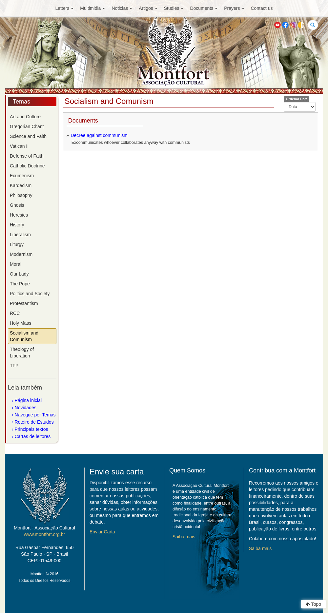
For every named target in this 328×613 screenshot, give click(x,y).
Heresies (19, 215)
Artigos (148, 8)
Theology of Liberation (22, 352)
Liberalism (20, 234)
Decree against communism (99, 135)
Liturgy (17, 244)
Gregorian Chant (27, 126)
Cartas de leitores (33, 436)
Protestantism (24, 303)
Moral (15, 264)
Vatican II (19, 146)
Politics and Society (30, 293)
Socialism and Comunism (24, 336)
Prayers (234, 8)
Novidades (25, 407)
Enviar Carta (102, 531)
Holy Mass (20, 323)
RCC (15, 313)
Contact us (262, 8)
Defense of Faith (27, 156)
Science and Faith (28, 136)
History (17, 224)
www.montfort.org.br (44, 534)
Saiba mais (184, 536)
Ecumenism (22, 175)
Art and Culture (25, 116)
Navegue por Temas (35, 414)
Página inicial (28, 400)
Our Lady (19, 274)
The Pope (20, 283)
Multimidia (92, 8)
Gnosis (17, 205)
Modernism (21, 254)
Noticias (122, 8)
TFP (14, 365)
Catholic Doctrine (27, 165)
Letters (64, 8)
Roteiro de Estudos (34, 422)
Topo (313, 604)
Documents (203, 8)
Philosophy (21, 195)
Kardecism (20, 185)
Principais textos (31, 429)
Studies (174, 8)
